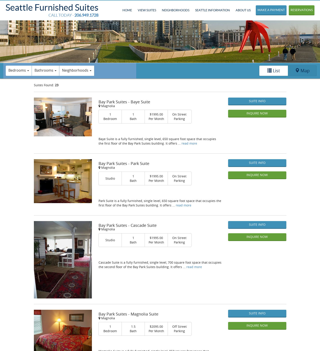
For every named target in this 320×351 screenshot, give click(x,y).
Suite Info (257, 101)
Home (127, 10)
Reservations (302, 10)
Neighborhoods (175, 10)
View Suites (147, 10)
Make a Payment (271, 10)
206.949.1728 (86, 15)
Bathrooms (45, 70)
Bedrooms (18, 70)
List (273, 71)
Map (302, 71)
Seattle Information (212, 10)
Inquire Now (257, 113)
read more (189, 143)
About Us (243, 10)
